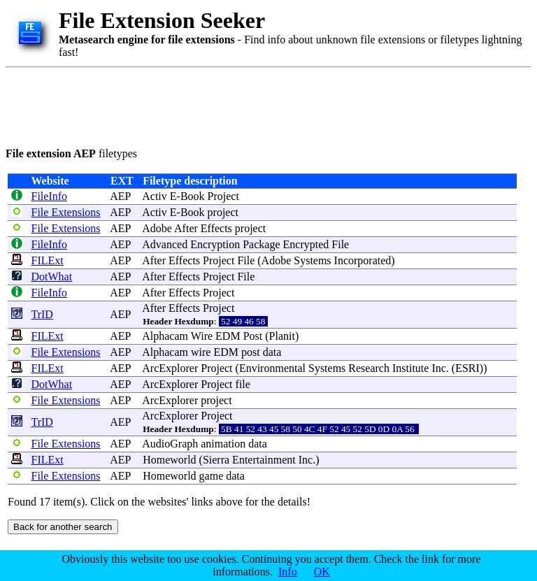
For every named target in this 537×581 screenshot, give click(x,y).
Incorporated (363, 260)
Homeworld (169, 460)
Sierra (216, 460)
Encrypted (306, 244)
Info (287, 572)
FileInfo (49, 196)
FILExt (47, 260)
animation (223, 444)
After (186, 228)
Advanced (164, 244)
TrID (41, 314)
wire (200, 352)
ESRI (467, 368)
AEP (120, 196)
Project (223, 196)
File (340, 244)
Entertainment (264, 460)
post (250, 352)
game (211, 476)
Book (192, 196)
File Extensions (65, 212)
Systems (312, 260)
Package (261, 244)
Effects (216, 228)
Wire (202, 336)
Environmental (272, 368)
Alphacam (165, 336)
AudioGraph (170, 444)
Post (253, 336)
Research (368, 368)
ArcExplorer (170, 368)
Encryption (215, 244)
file (243, 384)
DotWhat (51, 276)
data (272, 352)
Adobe (157, 228)
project (223, 212)
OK (322, 572)
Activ (154, 196)
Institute (410, 368)
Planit (282, 336)
